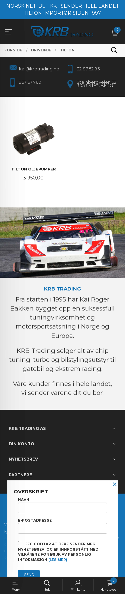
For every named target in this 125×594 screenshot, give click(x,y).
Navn (62, 505)
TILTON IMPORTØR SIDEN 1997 (62, 13)
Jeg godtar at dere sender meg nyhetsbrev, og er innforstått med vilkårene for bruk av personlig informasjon (58, 551)
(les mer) (57, 560)
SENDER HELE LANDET (90, 6)
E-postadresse (62, 526)
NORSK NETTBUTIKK (31, 6)
